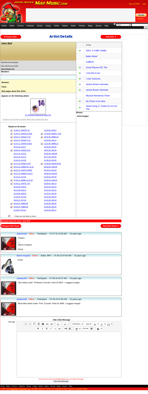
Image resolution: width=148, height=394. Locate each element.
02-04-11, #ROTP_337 (22, 183)
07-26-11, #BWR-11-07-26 (23, 180)
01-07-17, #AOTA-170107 (23, 143)
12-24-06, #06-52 (50, 130)
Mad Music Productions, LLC (20, 389)
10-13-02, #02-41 (50, 190)
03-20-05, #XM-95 (50, 153)
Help (106, 26)
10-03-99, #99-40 (50, 203)
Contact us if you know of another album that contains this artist (25, 119)
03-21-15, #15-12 (20, 157)
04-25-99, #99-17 (50, 210)
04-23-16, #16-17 (20, 147)
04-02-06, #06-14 (50, 140)
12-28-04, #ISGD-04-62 (52, 163)
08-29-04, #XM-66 (50, 167)
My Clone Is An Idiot (95, 101)
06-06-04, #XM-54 (50, 173)
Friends (82, 26)
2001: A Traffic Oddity (96, 50)
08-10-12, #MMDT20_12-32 (24, 167)
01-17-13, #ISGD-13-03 (22, 163)
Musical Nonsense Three (98, 95)
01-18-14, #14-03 (20, 160)
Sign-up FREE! (134, 4)
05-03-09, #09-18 (20, 187)
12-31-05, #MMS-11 (51, 143)
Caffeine (90, 62)
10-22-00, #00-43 (50, 197)
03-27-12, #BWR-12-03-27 (23, 173)
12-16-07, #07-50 (20, 197)
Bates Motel (91, 56)
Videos (65, 26)
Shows (39, 26)
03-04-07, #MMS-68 (21, 207)
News (12, 26)
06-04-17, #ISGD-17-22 (22, 137)
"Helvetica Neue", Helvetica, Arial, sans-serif (78, 324)
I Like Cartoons (93, 78)
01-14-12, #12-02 (20, 177)
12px (88, 324)
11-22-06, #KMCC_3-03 (52, 134)
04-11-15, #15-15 (20, 153)
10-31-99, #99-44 (50, 200)
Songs (48, 26)
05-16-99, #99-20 (50, 207)
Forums (20, 26)
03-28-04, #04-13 (50, 183)
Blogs (90, 26)
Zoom (84, 328)
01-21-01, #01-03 (50, 193)
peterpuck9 (22, 234)
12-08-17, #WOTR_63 (22, 130)
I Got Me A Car (93, 73)
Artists (56, 26)
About (73, 26)
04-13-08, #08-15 (20, 190)
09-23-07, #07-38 (20, 200)
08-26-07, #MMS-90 (21, 203)
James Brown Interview (97, 84)
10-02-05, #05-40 (50, 147)
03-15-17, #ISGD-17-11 (22, 140)
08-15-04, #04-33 (50, 170)
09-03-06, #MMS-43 (51, 137)
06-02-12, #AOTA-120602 (23, 170)
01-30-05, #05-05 (50, 160)
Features (30, 26)
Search (98, 26)
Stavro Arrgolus (23, 255)
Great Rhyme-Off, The (96, 67)
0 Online (140, 19)
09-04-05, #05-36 (50, 150)
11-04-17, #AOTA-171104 (23, 134)
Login (144, 4)
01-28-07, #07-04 (20, 210)
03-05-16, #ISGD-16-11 (22, 150)
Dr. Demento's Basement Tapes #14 (38, 115)
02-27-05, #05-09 (50, 157)
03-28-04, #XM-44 (50, 180)
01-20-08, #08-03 (20, 193)
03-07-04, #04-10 (50, 187)
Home (4, 26)
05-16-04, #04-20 (50, 177)
